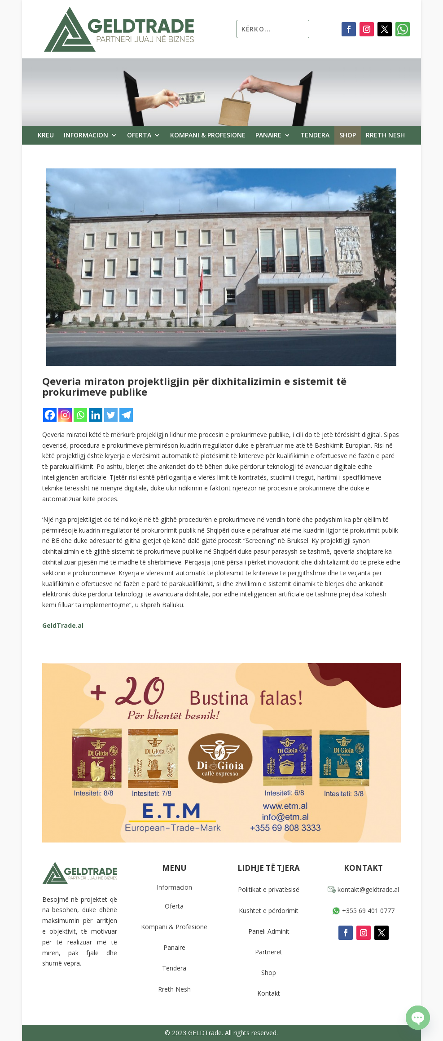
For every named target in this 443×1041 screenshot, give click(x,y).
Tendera (314, 135)
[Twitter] (111, 415)
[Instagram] (65, 415)
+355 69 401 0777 (363, 910)
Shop (347, 135)
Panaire (268, 135)
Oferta (139, 135)
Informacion (86, 135)
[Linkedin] (95, 415)
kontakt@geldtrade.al (363, 889)
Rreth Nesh (385, 135)
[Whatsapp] (80, 415)
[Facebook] (50, 415)
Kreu (46, 135)
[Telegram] (126, 415)
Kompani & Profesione (208, 135)
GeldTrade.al (62, 625)
